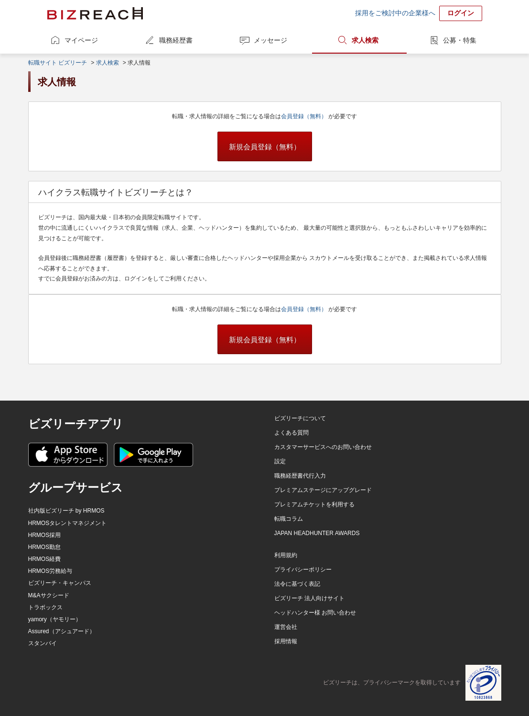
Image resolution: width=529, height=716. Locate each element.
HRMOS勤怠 (44, 547)
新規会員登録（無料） (265, 147)
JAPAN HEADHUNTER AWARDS (317, 533)
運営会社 (285, 627)
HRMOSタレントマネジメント (67, 523)
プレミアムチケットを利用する (314, 504)
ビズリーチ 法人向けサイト (309, 598)
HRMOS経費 (44, 559)
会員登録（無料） (304, 116)
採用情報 (285, 641)
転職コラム (288, 518)
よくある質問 (291, 432)
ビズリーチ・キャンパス (59, 583)
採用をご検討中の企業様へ (395, 13)
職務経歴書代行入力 (300, 475)
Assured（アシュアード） (61, 631)
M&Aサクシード (48, 595)
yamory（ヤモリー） (54, 619)
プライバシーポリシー (303, 569)
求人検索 (365, 40)
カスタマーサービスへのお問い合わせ (323, 447)
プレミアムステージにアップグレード (323, 490)
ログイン (460, 13)
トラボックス (45, 607)
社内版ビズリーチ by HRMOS (66, 510)
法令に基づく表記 (297, 584)
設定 (280, 461)
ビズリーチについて (300, 418)
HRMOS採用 (44, 535)
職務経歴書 (176, 40)
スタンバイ (42, 643)
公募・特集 (459, 40)
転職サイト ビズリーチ (57, 62)
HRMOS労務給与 (50, 571)
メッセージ (270, 40)
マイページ (81, 40)
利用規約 (285, 555)
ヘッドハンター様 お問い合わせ (315, 612)
